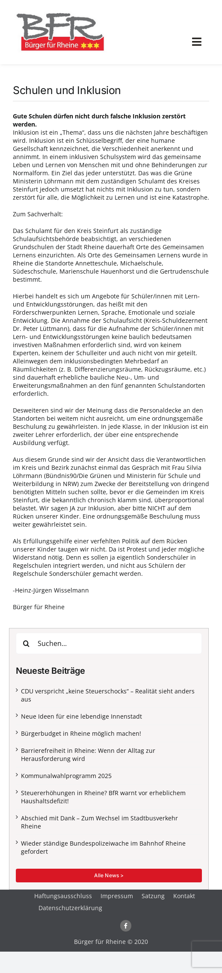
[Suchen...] (109, 643)
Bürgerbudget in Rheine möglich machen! (81, 733)
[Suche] (26, 643)
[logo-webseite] (60, 11)
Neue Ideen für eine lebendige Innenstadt (81, 716)
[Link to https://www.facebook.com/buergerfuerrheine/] (125, 925)
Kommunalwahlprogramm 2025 (66, 776)
